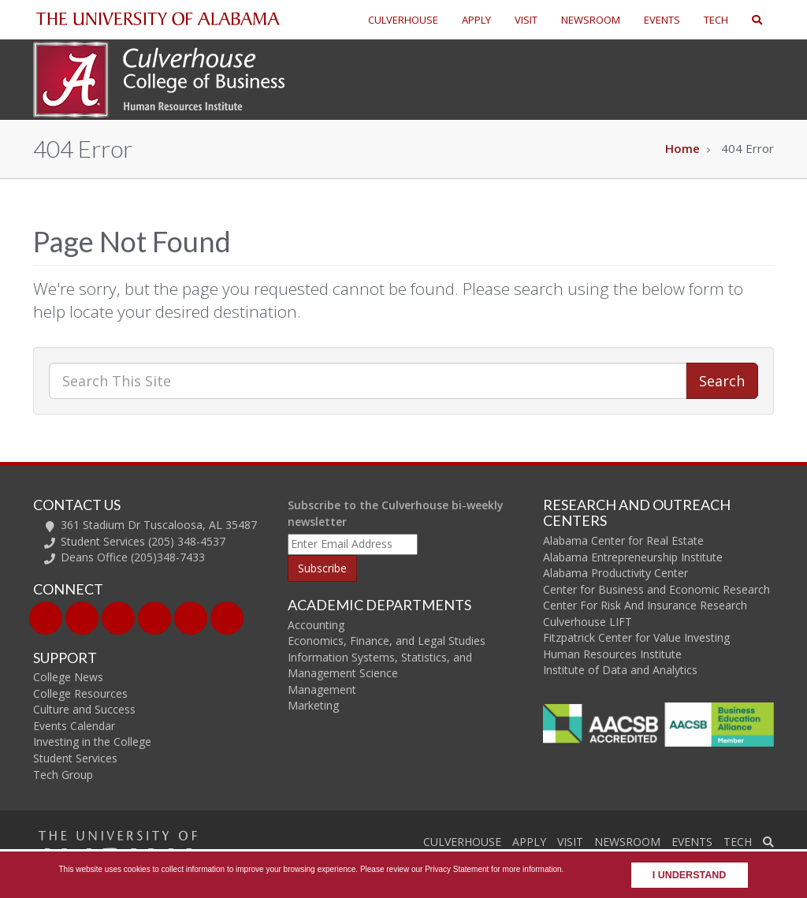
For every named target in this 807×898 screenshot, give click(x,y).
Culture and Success (84, 709)
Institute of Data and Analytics (620, 669)
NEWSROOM (590, 20)
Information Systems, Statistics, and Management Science (380, 665)
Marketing (313, 705)
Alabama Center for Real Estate (623, 540)
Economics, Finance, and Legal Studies (386, 640)
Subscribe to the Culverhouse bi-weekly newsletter (396, 513)
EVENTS (662, 20)
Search (722, 380)
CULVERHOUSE (403, 20)
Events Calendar (74, 725)
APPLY (476, 20)
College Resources (80, 693)
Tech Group (63, 774)
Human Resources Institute (612, 653)
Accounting (316, 624)
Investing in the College (92, 741)
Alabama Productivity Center (615, 572)
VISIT (526, 20)
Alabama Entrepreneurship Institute (633, 557)
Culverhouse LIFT (587, 621)
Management (322, 689)
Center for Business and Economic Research (656, 589)
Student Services (75, 758)
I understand (690, 875)
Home (682, 148)
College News (68, 676)
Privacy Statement (457, 869)
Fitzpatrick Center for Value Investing (636, 637)
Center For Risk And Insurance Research (645, 605)
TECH (716, 20)
